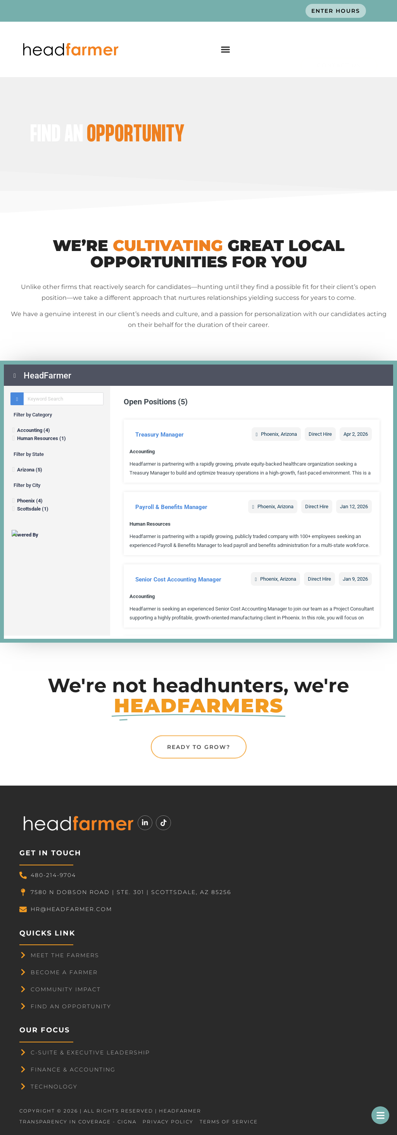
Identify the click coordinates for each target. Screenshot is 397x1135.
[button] (225, 49)
